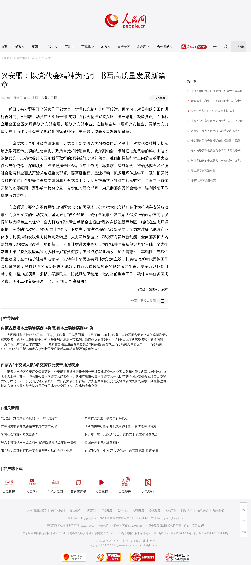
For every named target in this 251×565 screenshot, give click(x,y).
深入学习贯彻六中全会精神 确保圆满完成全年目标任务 (38, 442)
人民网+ (32, 484)
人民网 (5, 58)
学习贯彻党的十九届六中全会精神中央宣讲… (218, 160)
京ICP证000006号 (181, 533)
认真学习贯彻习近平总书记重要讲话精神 (215, 130)
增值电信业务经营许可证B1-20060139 (120, 525)
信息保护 (202, 510)
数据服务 (154, 510)
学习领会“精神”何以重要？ (19, 434)
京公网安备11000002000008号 (211, 533)
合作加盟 (123, 510)
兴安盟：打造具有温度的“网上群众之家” (29, 418)
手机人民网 (55, 484)
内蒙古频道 (20, 58)
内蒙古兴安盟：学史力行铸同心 (106, 418)
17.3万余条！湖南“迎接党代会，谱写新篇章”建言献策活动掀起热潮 (131, 450)
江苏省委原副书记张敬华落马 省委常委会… (217, 150)
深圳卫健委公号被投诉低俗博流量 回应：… (218, 140)
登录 (241, 46)
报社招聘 (75, 510)
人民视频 (101, 484)
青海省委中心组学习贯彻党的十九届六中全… (218, 100)
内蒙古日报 (49, 97)
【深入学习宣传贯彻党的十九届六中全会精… (218, 91)
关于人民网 (58, 510)
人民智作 (148, 484)
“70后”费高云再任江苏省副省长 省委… (214, 110)
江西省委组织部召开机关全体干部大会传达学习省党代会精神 (127, 426)
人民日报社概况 (36, 510)
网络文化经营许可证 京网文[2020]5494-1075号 (97, 533)
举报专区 (124, 46)
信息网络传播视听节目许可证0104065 (44, 533)
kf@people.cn (89, 518)
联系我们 (218, 510)
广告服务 (107, 510)
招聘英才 (91, 510)
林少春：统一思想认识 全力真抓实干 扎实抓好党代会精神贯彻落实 (131, 434)
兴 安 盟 (46, 58)
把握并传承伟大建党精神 (102, 442)
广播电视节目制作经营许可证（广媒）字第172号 (175, 525)
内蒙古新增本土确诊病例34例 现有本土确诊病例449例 (47, 328)
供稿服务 (138, 510)
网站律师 (186, 510)
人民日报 (9, 484)
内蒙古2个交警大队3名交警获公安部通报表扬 (40, 365)
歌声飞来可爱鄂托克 (203, 180)
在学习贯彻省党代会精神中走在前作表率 (29, 426)
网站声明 (170, 510)
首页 (4, 46)
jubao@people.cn (173, 518)
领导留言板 (78, 484)
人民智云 (125, 484)
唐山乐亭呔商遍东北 (203, 170)
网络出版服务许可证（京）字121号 (147, 533)
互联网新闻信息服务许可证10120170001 (70, 525)
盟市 (34, 58)
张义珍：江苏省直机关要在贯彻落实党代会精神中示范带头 (41, 450)
